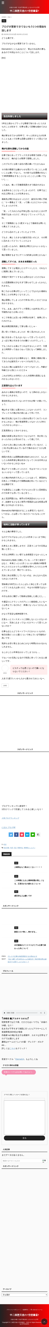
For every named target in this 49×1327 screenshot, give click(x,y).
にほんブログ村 (8, 827)
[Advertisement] (24, 86)
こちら (12, 1048)
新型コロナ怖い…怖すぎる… (25, 932)
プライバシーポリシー (13, 1309)
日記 (5, 844)
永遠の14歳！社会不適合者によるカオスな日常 (24, 1319)
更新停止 (20, 848)
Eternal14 (19, 1059)
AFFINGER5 (25, 1324)
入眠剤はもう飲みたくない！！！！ (28, 867)
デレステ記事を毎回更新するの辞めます (22, 956)
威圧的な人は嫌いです (23, 896)
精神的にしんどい (29, 848)
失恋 (11, 848)
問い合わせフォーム (36, 1309)
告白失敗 (6, 848)
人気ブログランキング (10, 818)
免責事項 (25, 1309)
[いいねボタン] (5, 685)
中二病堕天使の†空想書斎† (24, 11)
